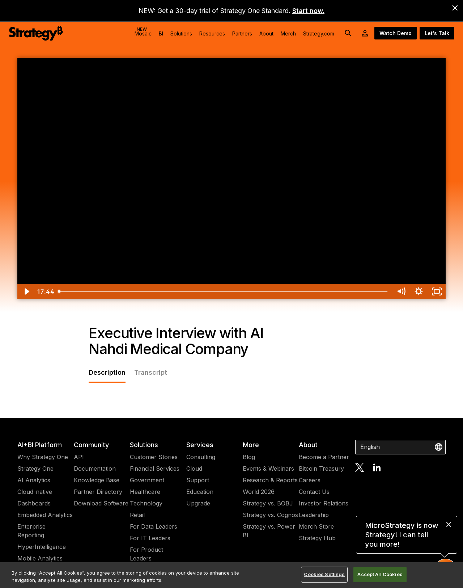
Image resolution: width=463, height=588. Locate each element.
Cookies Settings (324, 574)
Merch (288, 33)
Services (199, 445)
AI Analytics (33, 480)
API (79, 457)
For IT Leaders (150, 538)
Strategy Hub (317, 538)
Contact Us (314, 491)
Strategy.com (318, 33)
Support (197, 480)
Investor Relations (323, 503)
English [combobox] (370, 446)
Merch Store (316, 526)
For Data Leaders (153, 526)
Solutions (144, 445)
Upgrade (198, 503)
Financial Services (154, 468)
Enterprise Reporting (31, 531)
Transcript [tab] (150, 372)
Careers (309, 480)
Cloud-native (34, 491)
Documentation (95, 468)
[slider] (223, 291)
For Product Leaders (146, 554)
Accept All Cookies (379, 574)
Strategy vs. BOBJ (268, 503)
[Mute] (401, 291)
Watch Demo (395, 33)
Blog (249, 457)
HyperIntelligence (41, 546)
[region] (231, 575)
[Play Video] (26, 291)
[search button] (348, 33)
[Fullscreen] (437, 291)
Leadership (314, 514)
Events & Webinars (268, 468)
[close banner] (455, 7)
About (308, 445)
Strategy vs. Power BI (269, 531)
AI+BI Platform (39, 445)
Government (147, 480)
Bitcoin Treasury (321, 468)
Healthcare (145, 491)
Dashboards (34, 503)
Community (91, 445)
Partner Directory (98, 491)
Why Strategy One (42, 457)
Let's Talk (437, 33)
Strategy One (35, 468)
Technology (146, 503)
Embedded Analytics (45, 514)
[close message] (449, 524)
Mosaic (143, 31)
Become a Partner (324, 457)
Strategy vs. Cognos (270, 514)
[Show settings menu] (419, 291)
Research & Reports (270, 480)
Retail (137, 514)
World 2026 (259, 491)
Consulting (200, 457)
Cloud (194, 468)
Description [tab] (107, 372)
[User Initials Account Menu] (364, 33)
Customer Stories (154, 457)
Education (199, 491)
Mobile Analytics (40, 558)
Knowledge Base (96, 480)
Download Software (101, 503)
